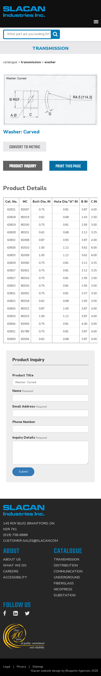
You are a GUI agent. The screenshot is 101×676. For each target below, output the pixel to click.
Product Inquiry (22, 166)
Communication (68, 571)
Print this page (68, 166)
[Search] (56, 34)
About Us (12, 559)
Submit (23, 472)
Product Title (22, 375)
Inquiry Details (23, 437)
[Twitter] (29, 614)
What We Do (14, 565)
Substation (64, 595)
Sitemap (37, 667)
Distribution (66, 565)
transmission (31, 62)
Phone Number (23, 422)
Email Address (23, 406)
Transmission (66, 559)
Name (16, 391)
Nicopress (63, 589)
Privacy (21, 667)
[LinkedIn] (17, 614)
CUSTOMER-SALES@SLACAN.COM (30, 540)
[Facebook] (6, 614)
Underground (67, 577)
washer (50, 62)
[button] (96, 21)
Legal (6, 667)
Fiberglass (64, 583)
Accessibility (15, 577)
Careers (10, 571)
